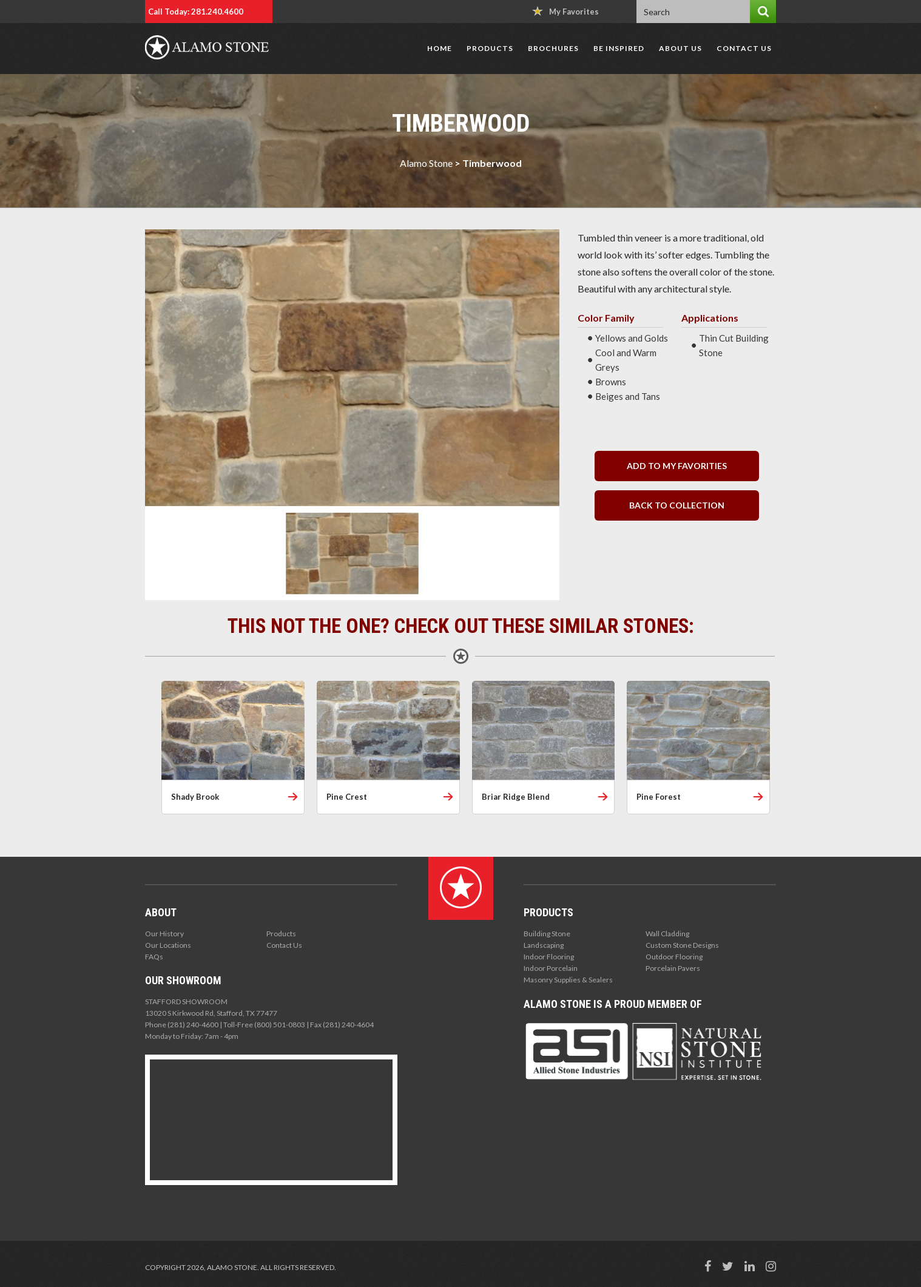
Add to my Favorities (677, 466)
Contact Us (744, 48)
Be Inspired (618, 48)
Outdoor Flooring (674, 956)
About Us (680, 48)
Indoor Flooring (549, 956)
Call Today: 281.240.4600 (195, 11)
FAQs (154, 956)
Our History (164, 933)
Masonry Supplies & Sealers (568, 979)
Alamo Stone (426, 163)
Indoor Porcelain (551, 968)
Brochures (553, 48)
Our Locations (168, 945)
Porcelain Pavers (673, 968)
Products (490, 48)
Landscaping (544, 945)
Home (439, 48)
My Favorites (565, 11)
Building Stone (547, 933)
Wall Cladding (667, 933)
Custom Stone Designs (682, 945)
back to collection (676, 505)
